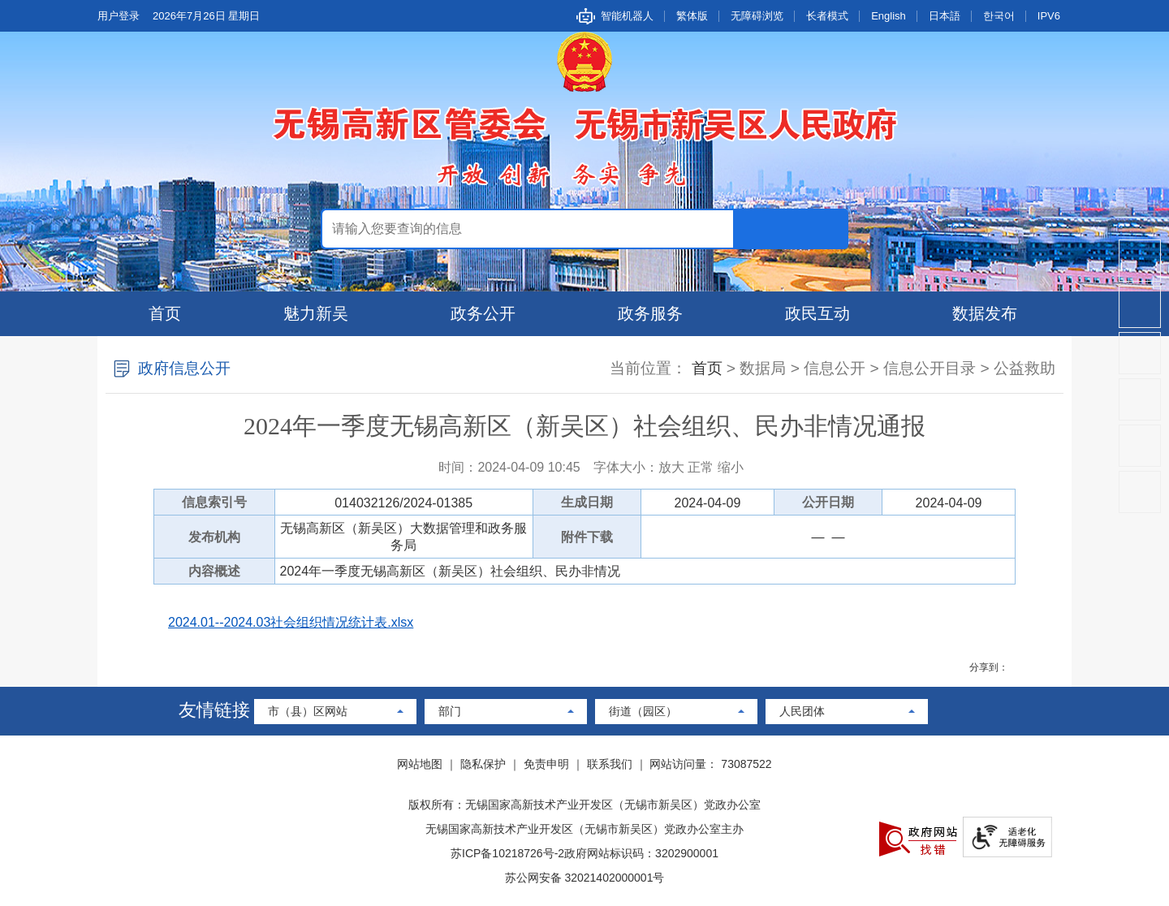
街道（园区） (643, 711)
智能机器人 (627, 16)
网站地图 (419, 763)
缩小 (731, 467)
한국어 (999, 16)
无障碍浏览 (757, 16)
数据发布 (984, 313)
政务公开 (483, 313)
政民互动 (817, 313)
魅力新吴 (315, 313)
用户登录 (118, 16)
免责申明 (546, 763)
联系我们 (609, 763)
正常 (701, 467)
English (888, 16)
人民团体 (802, 711)
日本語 (944, 16)
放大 (671, 467)
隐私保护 (483, 763)
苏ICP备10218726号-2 (507, 853)
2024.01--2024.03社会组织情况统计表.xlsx (290, 622)
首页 (165, 313)
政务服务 (650, 313)
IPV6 (1048, 16)
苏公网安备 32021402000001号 (585, 877)
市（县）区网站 (307, 711)
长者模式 (827, 16)
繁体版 (692, 16)
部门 (449, 711)
